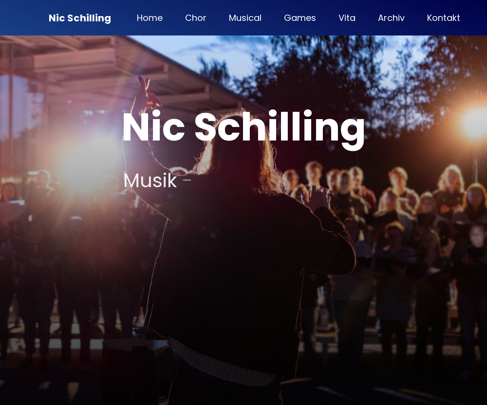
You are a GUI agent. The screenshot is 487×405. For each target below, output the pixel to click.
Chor (195, 18)
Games (300, 18)
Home (150, 18)
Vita (347, 18)
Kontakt (443, 18)
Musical (245, 18)
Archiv (391, 18)
